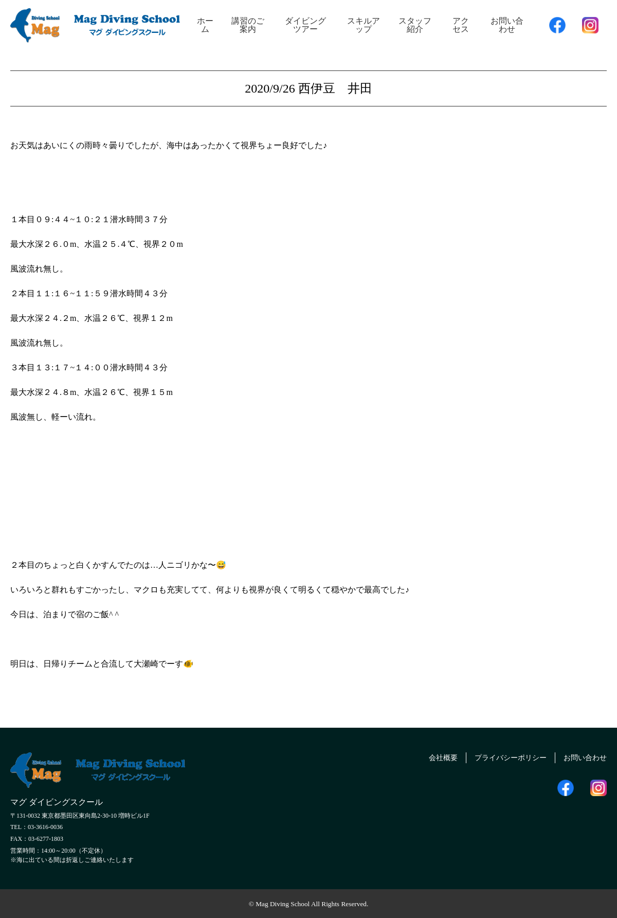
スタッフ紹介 (414, 24)
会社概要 (424, 756)
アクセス (460, 24)
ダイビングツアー (305, 24)
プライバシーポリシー (499, 756)
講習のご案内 (247, 24)
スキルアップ (363, 24)
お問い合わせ (507, 24)
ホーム (205, 24)
